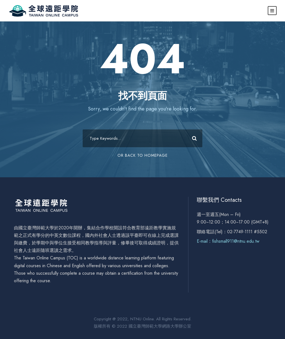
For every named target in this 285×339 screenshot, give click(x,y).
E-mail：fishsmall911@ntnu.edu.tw (228, 241)
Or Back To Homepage (142, 155)
